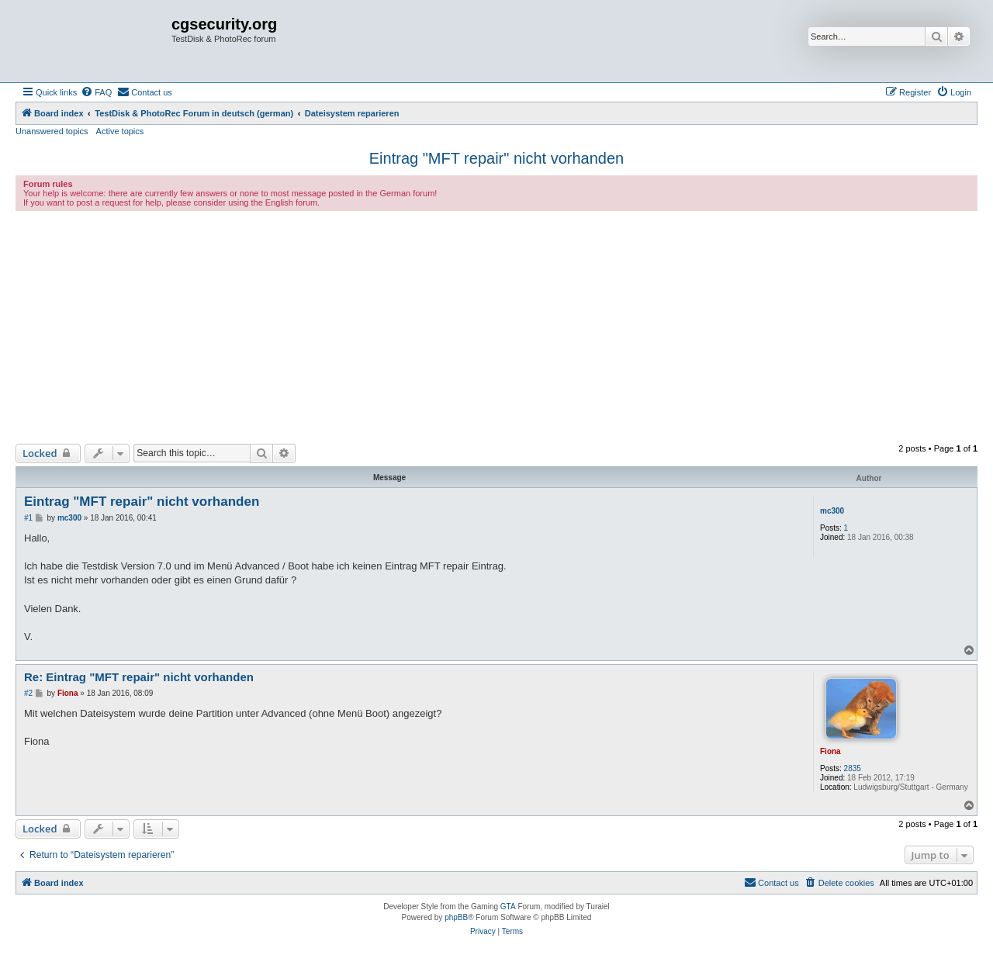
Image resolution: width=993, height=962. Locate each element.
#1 (28, 518)
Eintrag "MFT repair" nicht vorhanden (496, 158)
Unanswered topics (52, 131)
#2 (28, 693)
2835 (852, 768)
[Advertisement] (496, 327)
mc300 (832, 511)
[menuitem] (96, 92)
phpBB (456, 917)
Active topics (120, 131)
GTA (508, 906)
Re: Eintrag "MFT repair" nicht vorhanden (139, 676)
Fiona (830, 751)
